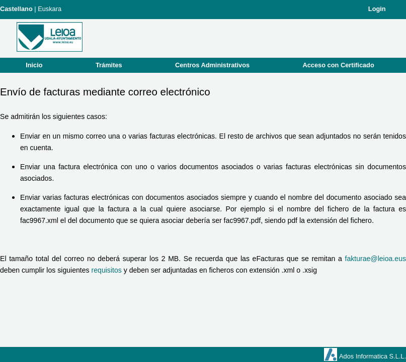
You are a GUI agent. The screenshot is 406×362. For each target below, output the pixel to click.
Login (377, 9)
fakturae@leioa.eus (375, 259)
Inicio (34, 65)
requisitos (107, 270)
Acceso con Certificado (338, 65)
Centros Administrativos (212, 65)
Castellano (16, 9)
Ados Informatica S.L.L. (372, 356)
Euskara (49, 9)
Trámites (109, 65)
